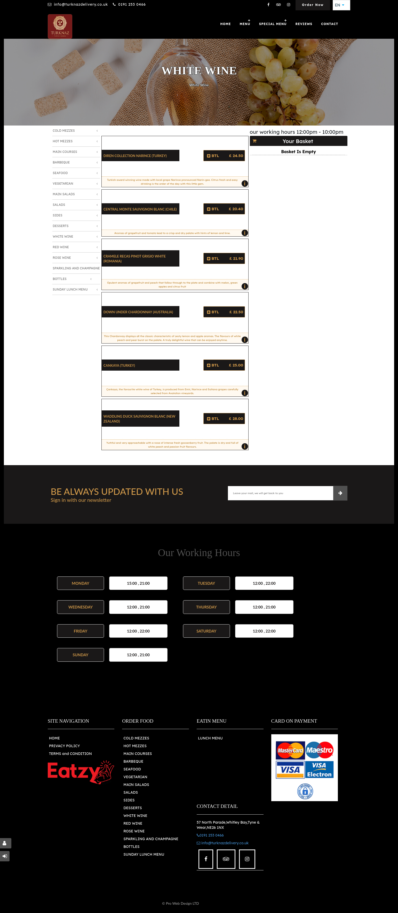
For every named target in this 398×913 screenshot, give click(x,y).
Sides (57, 215)
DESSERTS (132, 808)
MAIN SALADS (136, 784)
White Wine (63, 236)
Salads (59, 205)
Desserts (60, 226)
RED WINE (132, 823)
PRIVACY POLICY (64, 746)
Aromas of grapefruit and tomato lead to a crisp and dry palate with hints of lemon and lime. (179, 233)
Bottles (59, 279)
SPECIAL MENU (273, 24)
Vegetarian (63, 183)
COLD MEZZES (136, 738)
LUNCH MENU (210, 738)
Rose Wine (62, 258)
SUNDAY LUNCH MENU (143, 854)
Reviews (304, 24)
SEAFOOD (132, 769)
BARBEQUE (133, 761)
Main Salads (64, 194)
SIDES (128, 800)
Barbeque (61, 162)
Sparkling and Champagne (76, 268)
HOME (54, 738)
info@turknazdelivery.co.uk (81, 4)
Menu (245, 24)
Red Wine (61, 247)
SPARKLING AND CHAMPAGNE (150, 839)
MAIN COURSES (137, 753)
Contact (329, 24)
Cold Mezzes (64, 130)
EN (339, 5)
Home (225, 24)
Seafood (60, 173)
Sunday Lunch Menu (70, 289)
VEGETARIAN (135, 777)
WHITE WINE (135, 815)
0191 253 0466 (132, 4)
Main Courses (65, 152)
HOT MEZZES (135, 746)
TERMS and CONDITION (70, 753)
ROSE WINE (134, 831)
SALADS (130, 792)
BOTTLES (131, 846)
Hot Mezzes (63, 141)
